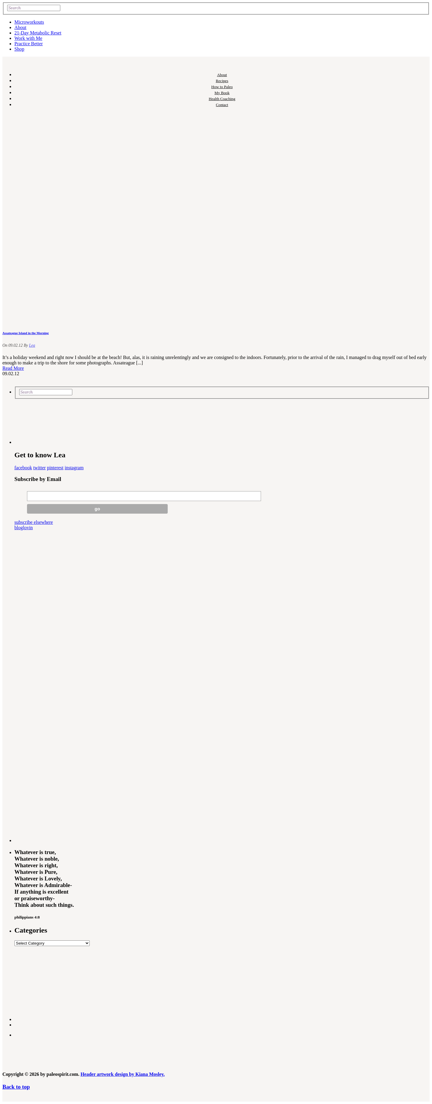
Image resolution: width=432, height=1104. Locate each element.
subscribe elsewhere (33, 522)
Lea (32, 345)
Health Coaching (222, 98)
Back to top (16, 1087)
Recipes (222, 81)
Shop (19, 49)
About (20, 27)
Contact (222, 104)
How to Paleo (221, 87)
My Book (222, 93)
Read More (13, 368)
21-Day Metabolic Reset (37, 32)
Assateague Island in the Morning (25, 333)
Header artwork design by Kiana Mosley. (122, 1074)
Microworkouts (29, 22)
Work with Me (28, 38)
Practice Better (28, 43)
